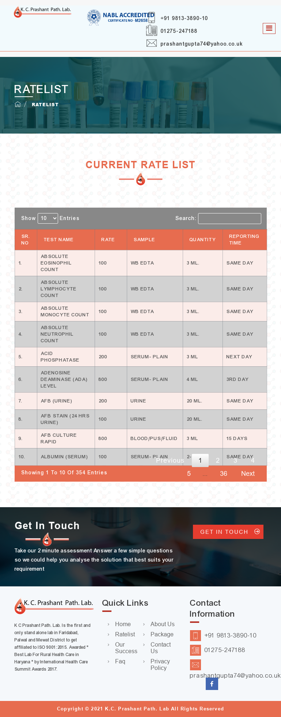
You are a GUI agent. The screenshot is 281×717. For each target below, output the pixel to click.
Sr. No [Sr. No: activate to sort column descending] (26, 240)
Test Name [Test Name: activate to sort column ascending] (59, 240)
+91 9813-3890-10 (184, 18)
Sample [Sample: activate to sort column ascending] (144, 240)
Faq (120, 661)
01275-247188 (179, 31)
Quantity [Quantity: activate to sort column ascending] (203, 240)
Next (248, 473)
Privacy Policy (160, 664)
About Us (163, 624)
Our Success (126, 647)
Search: (218, 218)
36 (223, 473)
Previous (170, 460)
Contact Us (161, 647)
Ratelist (125, 634)
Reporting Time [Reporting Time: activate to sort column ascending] (244, 240)
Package (162, 634)
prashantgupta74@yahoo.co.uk (202, 44)
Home (123, 624)
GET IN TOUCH (228, 532)
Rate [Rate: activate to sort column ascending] (108, 240)
